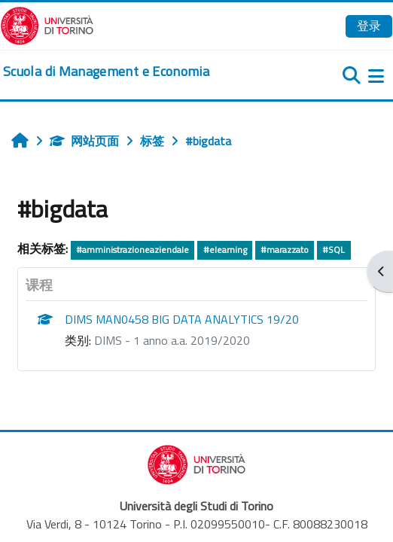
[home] (106, 71)
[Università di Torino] (47, 24)
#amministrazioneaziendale (132, 249)
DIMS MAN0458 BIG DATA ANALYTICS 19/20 (182, 319)
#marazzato (284, 249)
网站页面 (84, 141)
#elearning (225, 249)
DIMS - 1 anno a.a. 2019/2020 (172, 340)
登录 (369, 26)
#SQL (333, 249)
